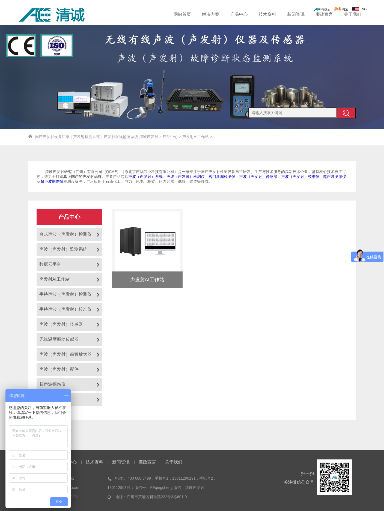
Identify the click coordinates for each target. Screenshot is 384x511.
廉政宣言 (324, 14)
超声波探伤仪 (52, 384)
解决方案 (210, 14)
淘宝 (341, 9)
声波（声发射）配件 (59, 369)
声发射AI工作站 (195, 137)
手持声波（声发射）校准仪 (65, 309)
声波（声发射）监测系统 (63, 249)
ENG (359, 9)
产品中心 (239, 14)
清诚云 (322, 9)
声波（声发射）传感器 (61, 324)
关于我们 (352, 14)
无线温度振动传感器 (59, 339)
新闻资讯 (296, 14)
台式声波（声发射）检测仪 (65, 234)
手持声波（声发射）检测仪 (65, 294)
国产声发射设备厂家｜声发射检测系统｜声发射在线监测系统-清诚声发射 (97, 137)
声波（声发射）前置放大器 (65, 354)
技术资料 (267, 14)
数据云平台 (50, 264)
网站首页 (182, 14)
